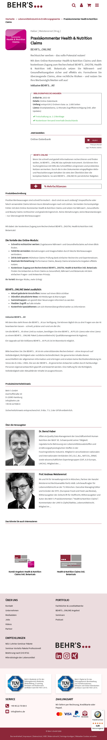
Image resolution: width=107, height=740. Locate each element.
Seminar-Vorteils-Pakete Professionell (23, 648)
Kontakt (9, 605)
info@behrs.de (12, 400)
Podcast (59, 619)
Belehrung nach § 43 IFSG (17, 652)
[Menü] (97, 5)
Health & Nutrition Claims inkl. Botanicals (71, 573)
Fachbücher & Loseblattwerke (69, 605)
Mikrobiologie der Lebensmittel (20, 657)
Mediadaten (11, 615)
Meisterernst (46, 31)
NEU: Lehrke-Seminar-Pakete (18, 643)
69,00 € (92, 140)
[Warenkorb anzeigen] (89, 5)
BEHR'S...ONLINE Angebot (68, 610)
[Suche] (74, 5)
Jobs (7, 619)
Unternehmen (12, 610)
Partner (8, 628)
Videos (8, 624)
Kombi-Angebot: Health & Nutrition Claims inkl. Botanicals (25, 573)
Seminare (60, 615)
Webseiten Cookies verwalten (86, 736)
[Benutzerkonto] (81, 5)
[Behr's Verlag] (25, 4)
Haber (34, 31)
